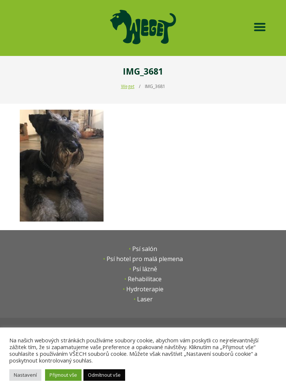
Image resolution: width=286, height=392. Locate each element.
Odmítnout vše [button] (104, 374)
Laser (145, 299)
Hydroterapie (144, 289)
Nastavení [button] (25, 374)
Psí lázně (145, 269)
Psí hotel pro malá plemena (145, 259)
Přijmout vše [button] (63, 374)
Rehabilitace (145, 279)
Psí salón (144, 249)
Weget (127, 86)
